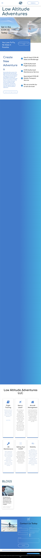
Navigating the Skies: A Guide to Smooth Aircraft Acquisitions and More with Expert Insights (7, 501)
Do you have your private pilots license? (34, 532)
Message (19, 537)
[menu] (2, 3)
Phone (19, 531)
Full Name (20, 527)
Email (30, 527)
